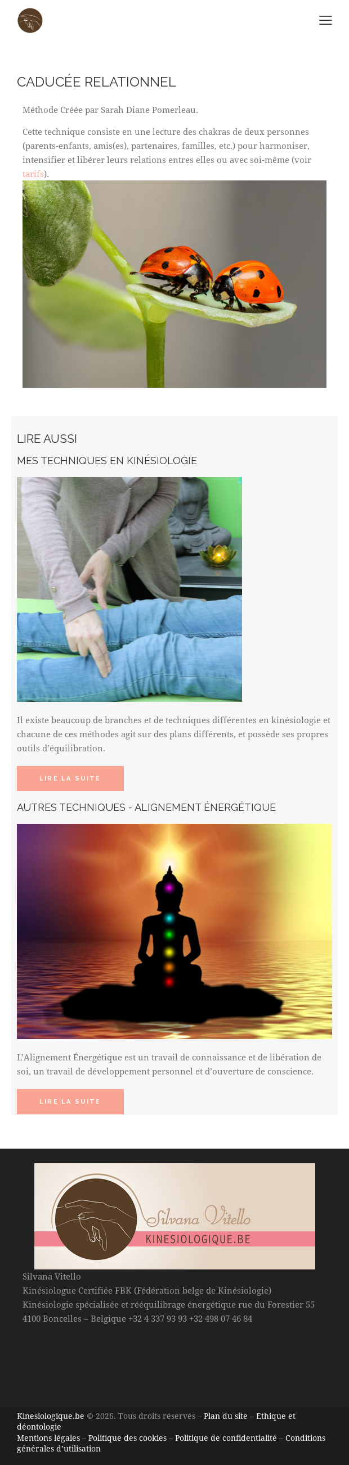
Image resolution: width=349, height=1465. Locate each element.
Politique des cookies (127, 1437)
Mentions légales (48, 1437)
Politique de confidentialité (226, 1437)
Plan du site (226, 1415)
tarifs (33, 173)
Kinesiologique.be (50, 1415)
